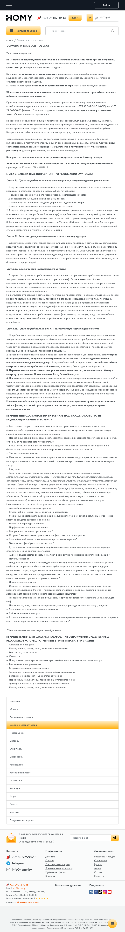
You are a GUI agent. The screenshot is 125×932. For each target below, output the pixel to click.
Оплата (14, 709)
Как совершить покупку (22, 717)
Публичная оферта (55, 872)
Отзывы (14, 804)
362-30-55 (54, 17)
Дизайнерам (16, 756)
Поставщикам (17, 732)
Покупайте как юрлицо (22, 820)
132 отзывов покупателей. (28, 901)
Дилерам (14, 740)
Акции (13, 796)
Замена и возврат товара (23, 724)
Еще (74, 17)
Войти (106, 5)
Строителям (16, 748)
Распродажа (16, 764)
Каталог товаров (23, 30)
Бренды (98, 864)
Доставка (15, 701)
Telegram (18, 863)
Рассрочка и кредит (20, 772)
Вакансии (15, 788)
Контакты (15, 812)
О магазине (16, 780)
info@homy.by (22, 869)
